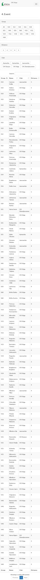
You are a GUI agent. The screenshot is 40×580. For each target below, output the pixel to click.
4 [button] (14, 50)
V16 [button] (10, 34)
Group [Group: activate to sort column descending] (3, 78)
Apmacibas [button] (15, 63)
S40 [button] (9, 30)
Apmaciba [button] (6, 63)
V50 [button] (32, 34)
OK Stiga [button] (16, 66)
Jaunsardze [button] (25, 63)
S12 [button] (14, 27)
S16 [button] (25, 27)
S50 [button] (15, 30)
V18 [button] (15, 34)
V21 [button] (21, 34)
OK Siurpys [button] (6, 66)
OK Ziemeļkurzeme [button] (28, 66)
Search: (20, 73)
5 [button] (18, 50)
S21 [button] (4, 30)
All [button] (4, 27)
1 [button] (3, 50)
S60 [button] (20, 30)
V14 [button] (4, 34)
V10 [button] (26, 30)
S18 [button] (30, 27)
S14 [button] (19, 27)
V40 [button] (27, 34)
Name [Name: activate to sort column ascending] (11, 78)
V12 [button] (31, 30)
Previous (15, 577)
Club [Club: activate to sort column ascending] (20, 78)
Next (25, 577)
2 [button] (7, 50)
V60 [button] (4, 37)
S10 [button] (9, 27)
